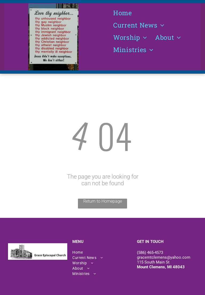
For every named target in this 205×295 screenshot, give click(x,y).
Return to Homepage (102, 201)
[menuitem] (122, 13)
